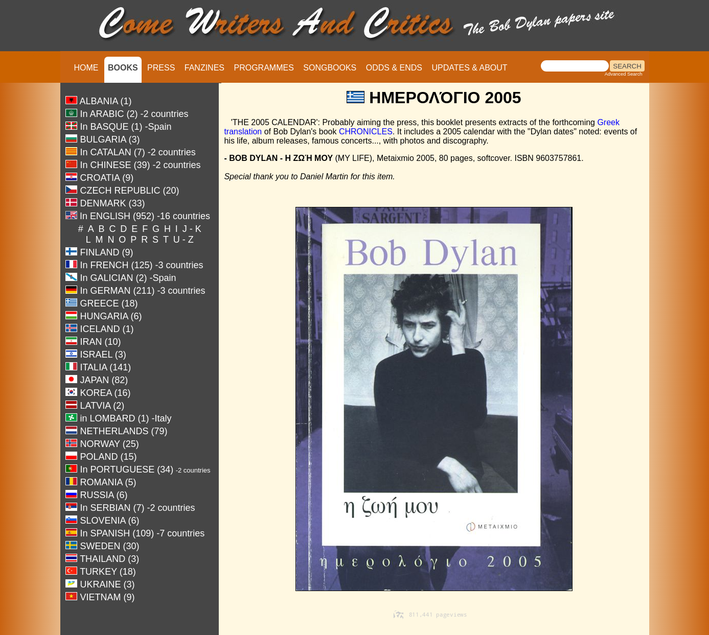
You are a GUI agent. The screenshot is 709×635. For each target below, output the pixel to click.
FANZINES (204, 67)
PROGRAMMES (263, 67)
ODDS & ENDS (394, 67)
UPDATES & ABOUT (469, 67)
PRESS (161, 67)
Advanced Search (624, 74)
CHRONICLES (366, 131)
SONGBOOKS (329, 67)
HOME (86, 67)
